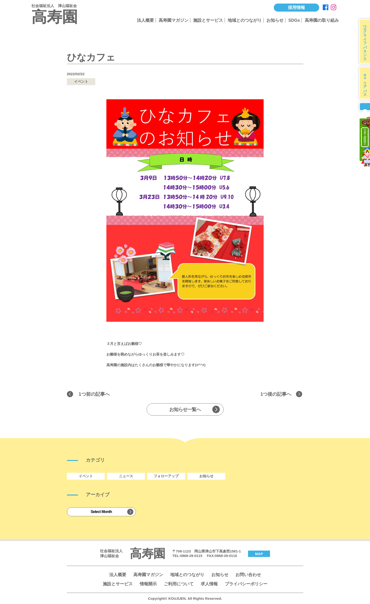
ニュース (126, 476)
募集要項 (364, 106)
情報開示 (148, 584)
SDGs (294, 20)
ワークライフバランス (365, 41)
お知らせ (274, 20)
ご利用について (179, 584)
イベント (86, 476)
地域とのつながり (245, 20)
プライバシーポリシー (246, 584)
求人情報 (209, 584)
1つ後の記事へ (275, 394)
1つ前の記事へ (94, 394)
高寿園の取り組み (322, 20)
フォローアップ (166, 476)
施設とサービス (208, 20)
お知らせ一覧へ (185, 409)
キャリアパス (365, 83)
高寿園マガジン (173, 20)
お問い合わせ (248, 574)
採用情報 (296, 7)
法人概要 (145, 20)
